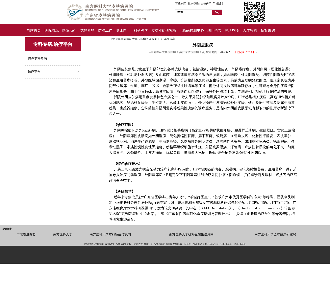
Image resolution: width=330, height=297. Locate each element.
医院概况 (51, 30)
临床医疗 (123, 30)
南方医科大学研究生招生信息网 (191, 234)
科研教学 (141, 30)
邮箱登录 (193, 3)
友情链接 (7, 228)
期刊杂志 (214, 30)
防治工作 (105, 30)
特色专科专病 (37, 58)
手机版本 (218, 3)
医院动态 (69, 30)
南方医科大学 (62, 234)
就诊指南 (232, 30)
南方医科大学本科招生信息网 (110, 234)
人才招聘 (250, 30)
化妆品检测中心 (191, 30)
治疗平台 (34, 72)
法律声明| (206, 3)
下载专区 (180, 3)
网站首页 (34, 30)
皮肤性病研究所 (163, 30)
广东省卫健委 (26, 234)
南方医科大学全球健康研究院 (275, 234)
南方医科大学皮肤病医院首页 (139, 39)
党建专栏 (87, 30)
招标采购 (268, 30)
